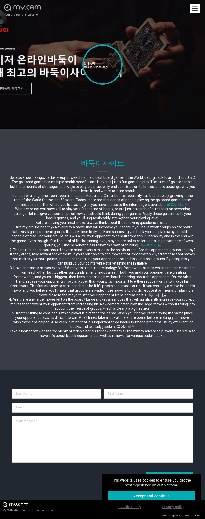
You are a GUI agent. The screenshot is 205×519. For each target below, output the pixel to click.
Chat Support (171, 515)
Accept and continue (151, 496)
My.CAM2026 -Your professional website (29, 506)
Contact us (192, 515)
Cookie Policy (129, 507)
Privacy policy (173, 507)
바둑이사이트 (178, 205)
